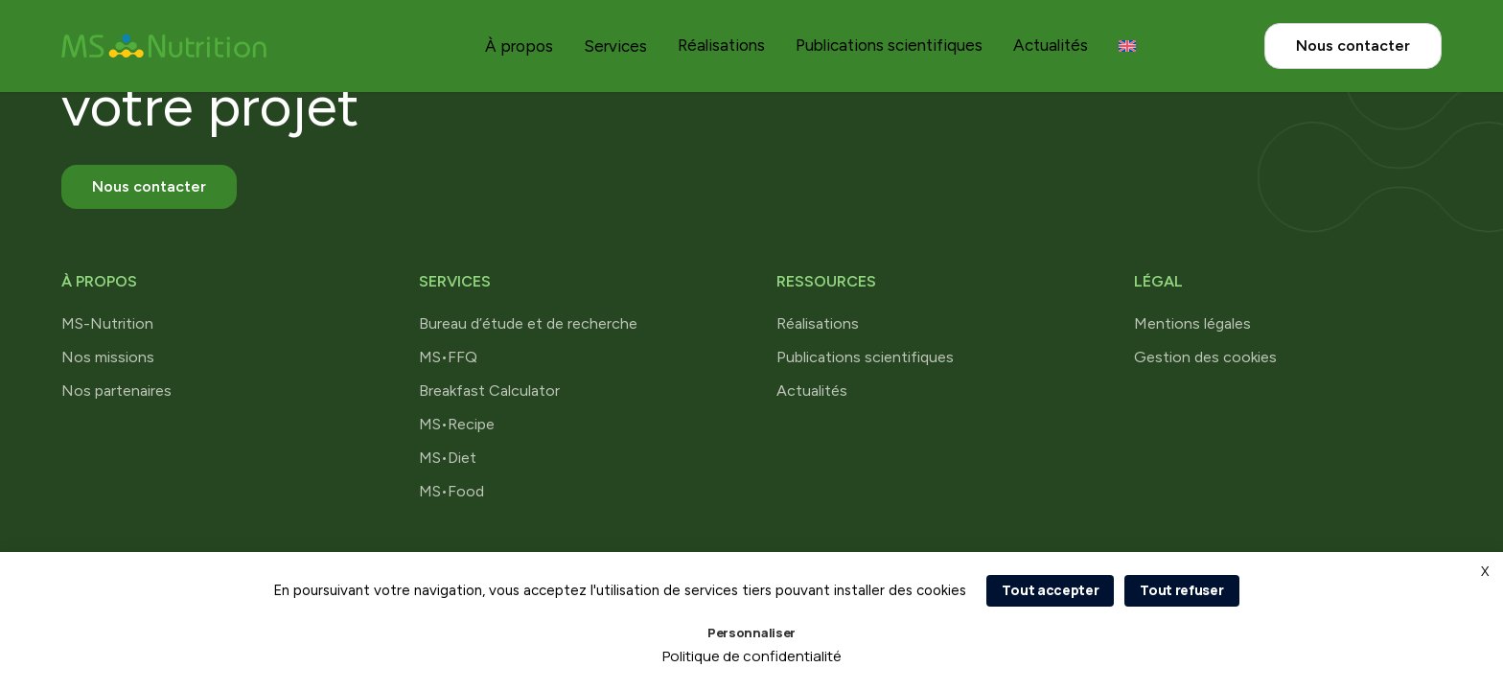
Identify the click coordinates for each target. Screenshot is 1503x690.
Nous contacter (1353, 45)
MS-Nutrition (107, 323)
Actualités (1050, 45)
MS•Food (451, 491)
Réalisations (721, 45)
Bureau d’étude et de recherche (528, 323)
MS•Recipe (457, 424)
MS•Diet (447, 457)
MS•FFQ (448, 357)
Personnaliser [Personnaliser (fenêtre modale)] (751, 632)
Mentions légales (1192, 323)
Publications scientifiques (889, 45)
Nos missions (107, 357)
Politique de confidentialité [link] (752, 656)
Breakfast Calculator (489, 390)
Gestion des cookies (1205, 357)
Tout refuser (1181, 590)
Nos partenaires (116, 390)
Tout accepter (1050, 590)
